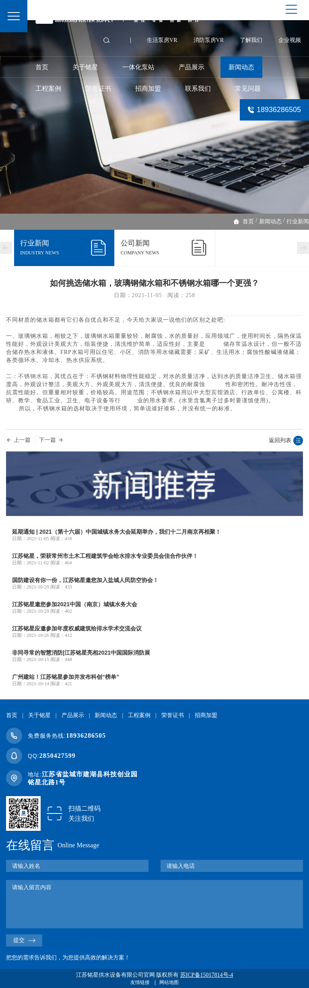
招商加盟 (148, 88)
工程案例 (48, 88)
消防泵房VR (209, 40)
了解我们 (251, 40)
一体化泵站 (138, 67)
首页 (41, 67)
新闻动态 (241, 67)
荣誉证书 (98, 88)
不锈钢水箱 (33, 376)
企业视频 (289, 40)
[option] (154, 117)
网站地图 (169, 982)
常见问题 (248, 88)
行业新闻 (297, 221)
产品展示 (191, 67)
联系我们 (198, 88)
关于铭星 (85, 67)
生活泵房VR (162, 40)
